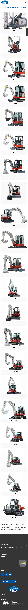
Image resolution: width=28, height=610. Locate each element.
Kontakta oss (4, 553)
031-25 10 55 (3, 599)
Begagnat (3, 556)
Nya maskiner (4, 554)
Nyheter (2, 557)
